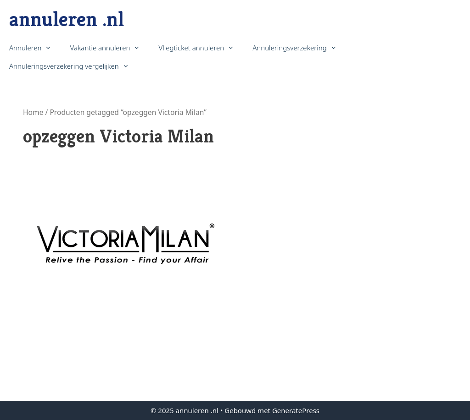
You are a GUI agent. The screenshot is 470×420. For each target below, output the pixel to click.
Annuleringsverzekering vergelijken (73, 66)
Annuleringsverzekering (299, 47)
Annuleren (35, 47)
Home (33, 112)
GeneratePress (295, 410)
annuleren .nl (66, 19)
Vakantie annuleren (109, 47)
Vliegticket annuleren (200, 47)
